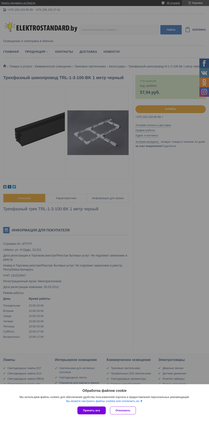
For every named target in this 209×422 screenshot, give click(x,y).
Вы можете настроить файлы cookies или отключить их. (103, 401)
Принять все (91, 410)
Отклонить (123, 410)
